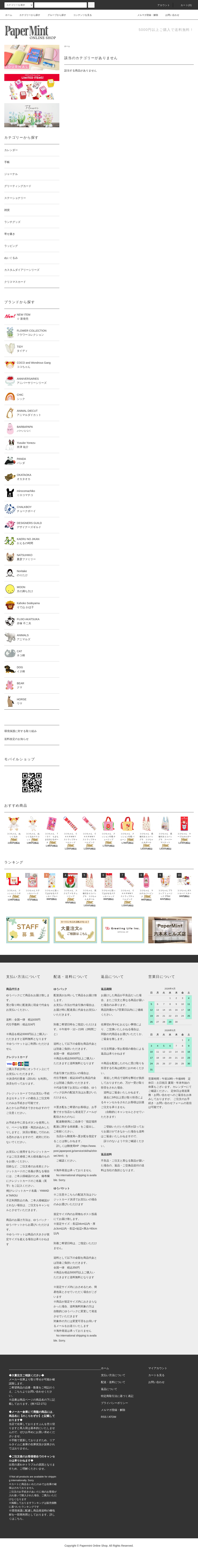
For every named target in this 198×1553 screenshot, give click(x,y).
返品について (109, 1389)
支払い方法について (113, 1375)
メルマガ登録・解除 (145, 15)
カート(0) (184, 5)
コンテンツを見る (80, 15)
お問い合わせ (170, 15)
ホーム (8, 15)
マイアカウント (157, 1368)
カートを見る (156, 1375)
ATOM (112, 1416)
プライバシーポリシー (114, 1402)
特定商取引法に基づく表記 (117, 1396)
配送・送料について (113, 1382)
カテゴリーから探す (27, 15)
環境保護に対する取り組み (20, 731)
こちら (18, 1391)
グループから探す (54, 15)
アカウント (161, 5)
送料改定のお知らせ (16, 738)
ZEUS (31, 1078)
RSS (104, 1416)
